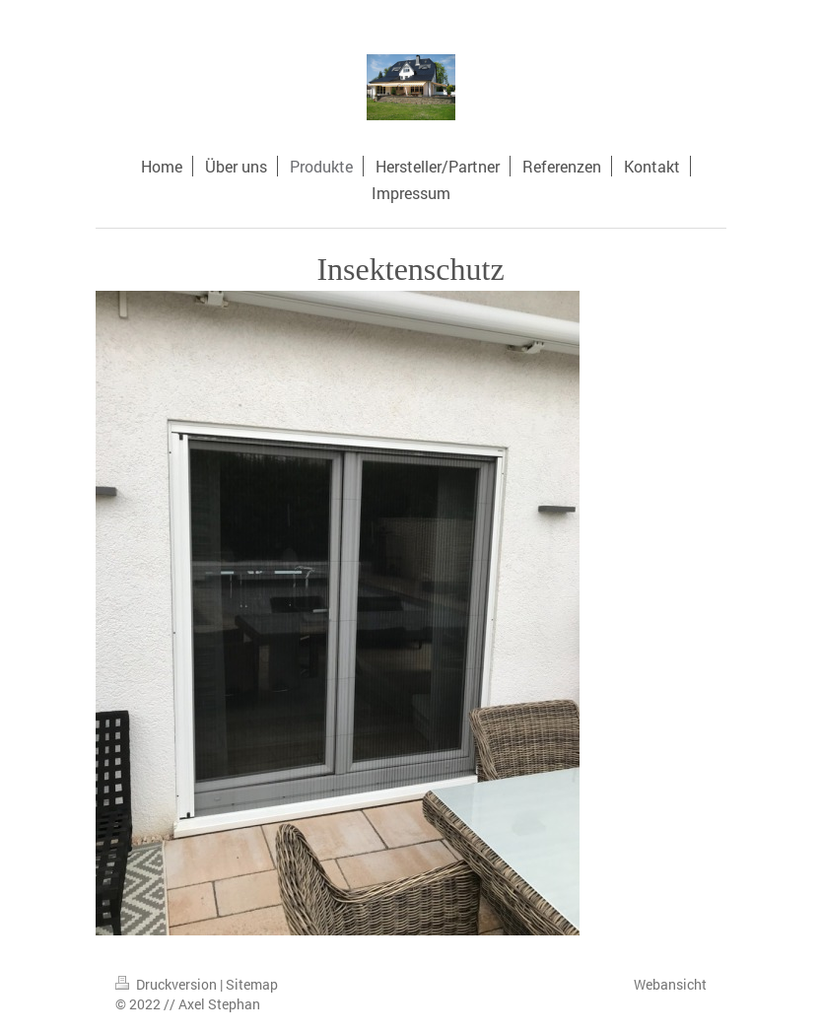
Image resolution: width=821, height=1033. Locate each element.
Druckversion (167, 984)
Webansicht (670, 984)
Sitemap (252, 984)
